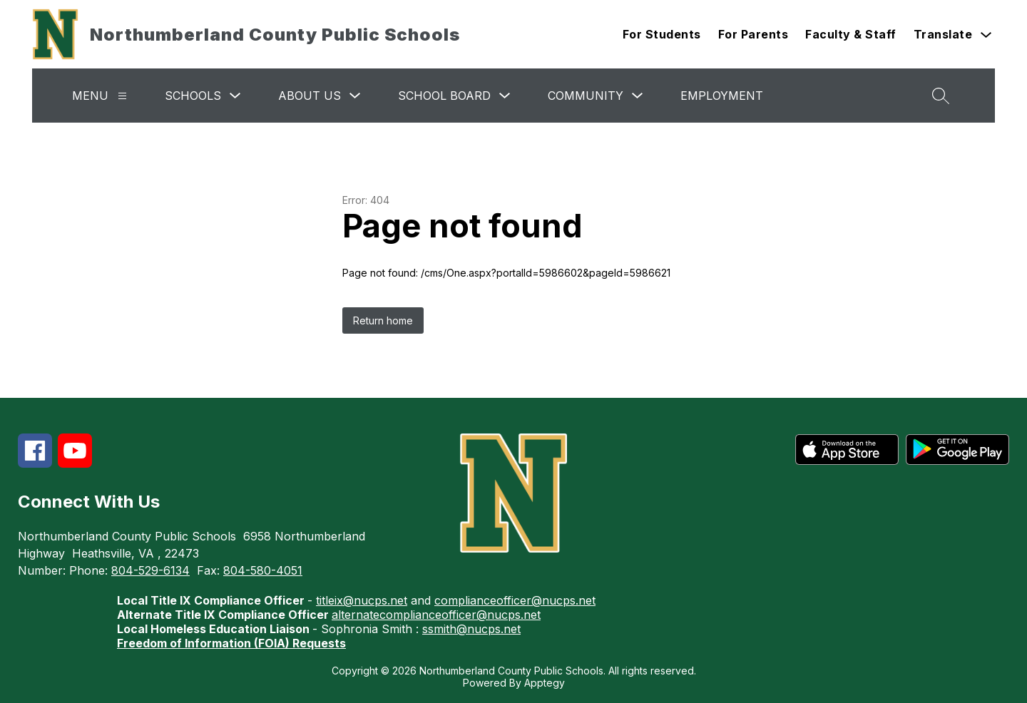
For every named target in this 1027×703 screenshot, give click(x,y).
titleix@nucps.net (361, 600)
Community (585, 95)
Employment (721, 95)
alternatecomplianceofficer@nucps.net (436, 614)
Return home (383, 320)
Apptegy (544, 683)
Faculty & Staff (850, 34)
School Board (444, 95)
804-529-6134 (150, 570)
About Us (309, 95)
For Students (662, 34)
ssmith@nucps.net (471, 629)
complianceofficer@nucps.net (515, 600)
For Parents (753, 34)
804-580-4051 (262, 570)
